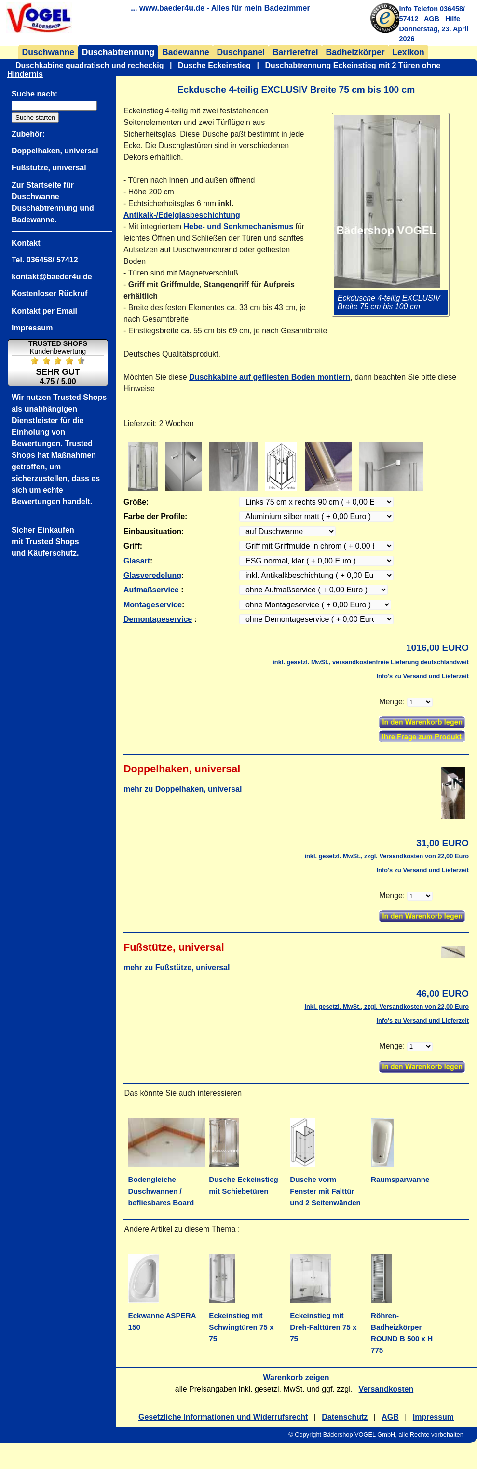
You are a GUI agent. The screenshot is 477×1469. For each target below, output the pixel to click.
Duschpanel (241, 52)
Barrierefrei (295, 52)
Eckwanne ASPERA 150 (162, 1315)
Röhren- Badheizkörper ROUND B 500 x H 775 (402, 1327)
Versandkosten (386, 1389)
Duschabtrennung (118, 52)
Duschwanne (48, 52)
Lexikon (408, 52)
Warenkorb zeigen (296, 1377)
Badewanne (185, 52)
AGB (431, 19)
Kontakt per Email (44, 311)
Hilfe (452, 19)
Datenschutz (345, 1417)
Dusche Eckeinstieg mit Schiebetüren (243, 1179)
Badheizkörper (355, 52)
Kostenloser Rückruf (49, 293)
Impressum (433, 1417)
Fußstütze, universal (49, 168)
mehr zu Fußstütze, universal (176, 967)
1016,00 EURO (437, 648)
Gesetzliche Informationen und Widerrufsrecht (223, 1417)
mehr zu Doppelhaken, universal (182, 789)
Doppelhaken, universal (55, 151)
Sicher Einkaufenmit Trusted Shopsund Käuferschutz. (45, 541)
